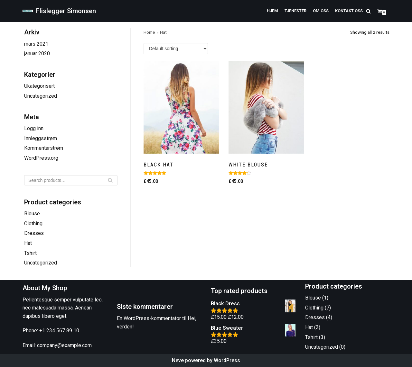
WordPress (227, 360)
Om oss (321, 10)
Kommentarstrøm (43, 148)
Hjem (272, 10)
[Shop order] (176, 48)
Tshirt (30, 253)
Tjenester (295, 10)
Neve (178, 360)
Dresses (34, 233)
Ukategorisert (39, 86)
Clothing (33, 223)
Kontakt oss (349, 10)
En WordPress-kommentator (149, 318)
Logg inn (33, 128)
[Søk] (70, 180)
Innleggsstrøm (40, 138)
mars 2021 (36, 44)
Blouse (32, 213)
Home (149, 32)
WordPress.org (41, 158)
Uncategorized (40, 96)
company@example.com (64, 345)
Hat (28, 243)
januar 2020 (37, 53)
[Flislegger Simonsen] (59, 11)
